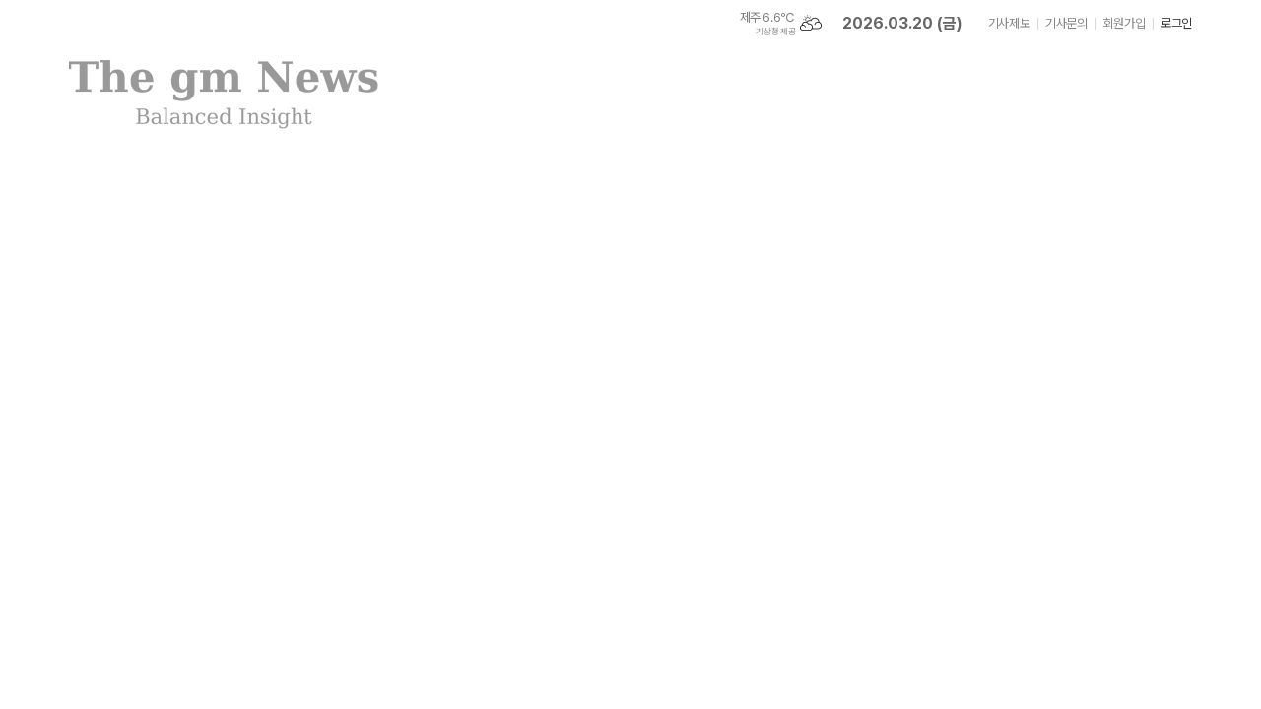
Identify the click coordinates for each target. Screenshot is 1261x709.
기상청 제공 (775, 31)
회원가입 (1124, 23)
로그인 (1176, 23)
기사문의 (1066, 23)
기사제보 (1008, 23)
